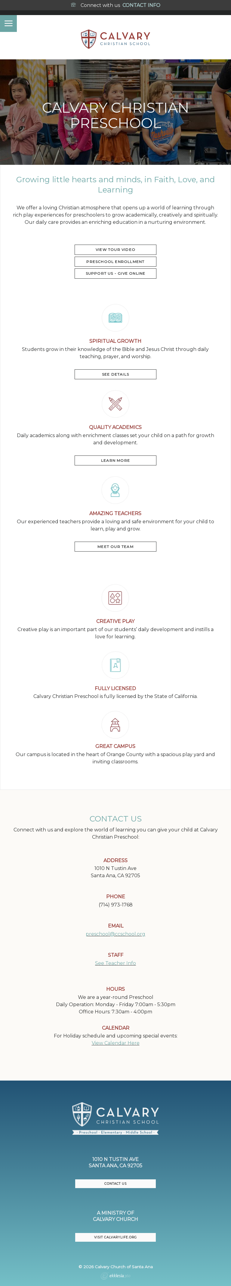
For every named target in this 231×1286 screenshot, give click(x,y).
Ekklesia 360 (115, 1276)
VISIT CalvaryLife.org (115, 1237)
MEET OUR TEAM (115, 546)
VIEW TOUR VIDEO (115, 249)
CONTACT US (115, 1184)
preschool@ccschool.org (115, 934)
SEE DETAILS (115, 374)
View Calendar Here (116, 1043)
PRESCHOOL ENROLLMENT (115, 261)
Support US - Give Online (116, 273)
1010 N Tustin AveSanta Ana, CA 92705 (115, 1162)
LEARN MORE (115, 460)
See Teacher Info (115, 963)
